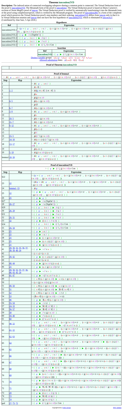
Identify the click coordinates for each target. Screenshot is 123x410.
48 (10, 324)
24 (20, 250)
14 (10, 139)
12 (13, 125)
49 (10, 286)
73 (10, 396)
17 (14, 144)
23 (18, 188)
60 (10, 319)
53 (10, 296)
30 (14, 248)
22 (10, 183)
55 (10, 303)
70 (10, 382)
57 (14, 309)
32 (10, 221)
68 (10, 369)
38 (10, 250)
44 (14, 263)
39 (14, 250)
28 (10, 248)
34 (14, 228)
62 (10, 336)
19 (13, 152)
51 (10, 289)
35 (20, 248)
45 (17, 272)
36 (23, 248)
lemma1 (12, 188)
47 (14, 275)
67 (10, 362)
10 (10, 118)
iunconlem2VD (18, 8)
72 (17, 403)
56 (10, 309)
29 (14, 211)
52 (10, 293)
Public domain (66, 408)
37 (26, 248)
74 (10, 399)
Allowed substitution (48, 60)
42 (14, 257)
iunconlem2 (61, 8)
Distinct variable (38, 57)
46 (10, 272)
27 (14, 204)
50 (14, 286)
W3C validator (117, 408)
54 (14, 303)
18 (10, 157)
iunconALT (107, 17)
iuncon (35, 10)
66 (10, 356)
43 (14, 272)
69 (10, 375)
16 (14, 139)
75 (14, 403)
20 (14, 157)
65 (10, 349)
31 (14, 217)
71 (10, 388)
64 (10, 343)
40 (17, 250)
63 (14, 336)
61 (10, 330)
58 (10, 312)
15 (10, 136)
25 (10, 198)
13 (10, 144)
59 (10, 316)
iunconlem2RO (91, 13)
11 (10, 122)
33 (14, 306)
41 (10, 275)
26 (10, 204)
